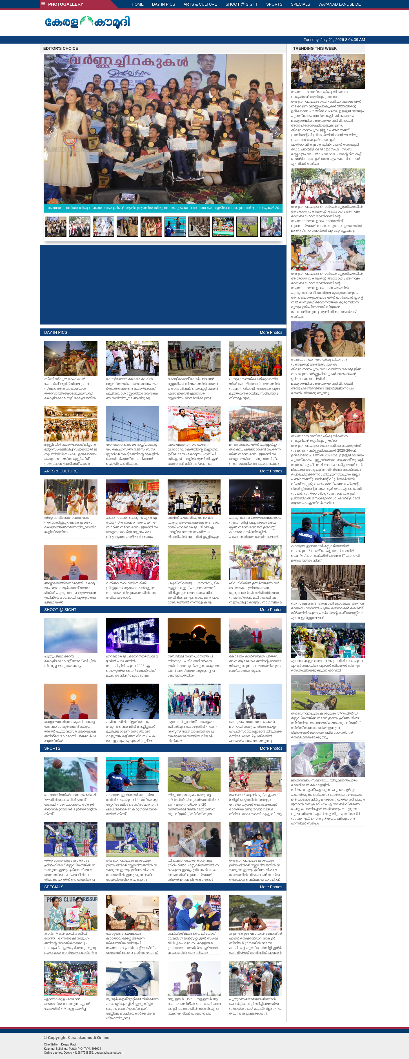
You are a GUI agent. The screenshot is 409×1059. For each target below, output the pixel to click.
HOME (138, 4)
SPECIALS (300, 4)
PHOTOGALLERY (62, 4)
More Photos (271, 332)
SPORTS (274, 4)
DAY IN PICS (163, 4)
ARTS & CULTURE (200, 4)
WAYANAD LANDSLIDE (340, 4)
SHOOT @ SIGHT (242, 4)
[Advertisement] (163, 284)
